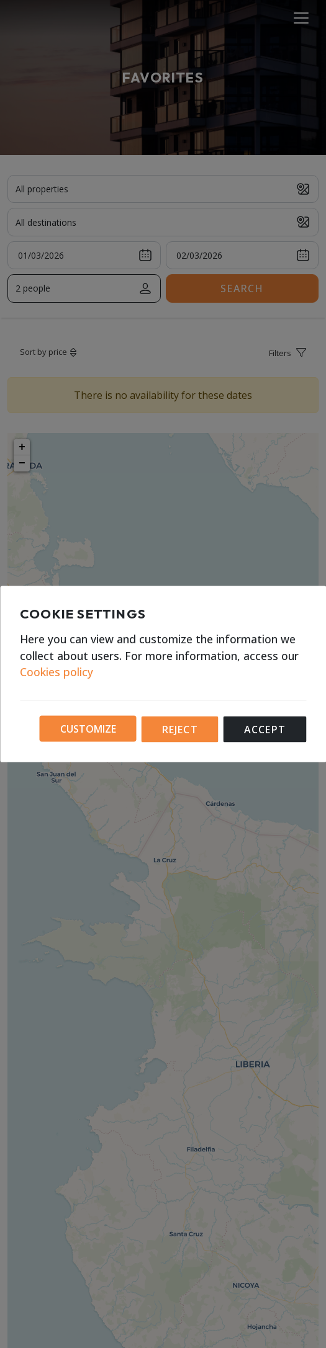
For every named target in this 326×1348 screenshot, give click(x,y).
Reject (180, 729)
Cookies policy (56, 671)
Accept (265, 729)
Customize (88, 728)
